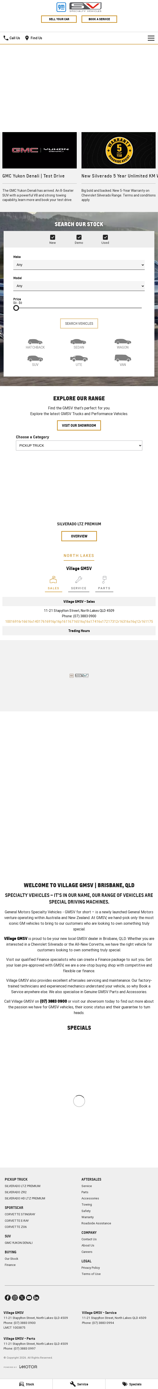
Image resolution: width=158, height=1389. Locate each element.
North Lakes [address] (79, 555)
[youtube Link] (29, 1298)
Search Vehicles (79, 323)
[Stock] (26, 1384)
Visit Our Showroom (79, 425)
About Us (87, 1245)
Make (79, 262)
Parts (84, 1192)
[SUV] (35, 360)
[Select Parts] (104, 584)
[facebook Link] (8, 1298)
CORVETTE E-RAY (17, 1221)
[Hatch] (35, 343)
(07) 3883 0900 (84, 616)
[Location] (53, 584)
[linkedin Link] (36, 1298)
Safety (86, 1211)
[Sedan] (79, 343)
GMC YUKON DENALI (19, 1243)
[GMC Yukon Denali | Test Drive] (39, 169)
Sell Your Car (59, 19)
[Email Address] (79, 621)
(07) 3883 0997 (24, 1348)
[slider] (16, 308)
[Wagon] (123, 343)
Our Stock (11, 1259)
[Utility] (79, 360)
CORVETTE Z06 (16, 1227)
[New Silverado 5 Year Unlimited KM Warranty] (118, 169)
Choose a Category (79, 442)
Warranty (87, 1217)
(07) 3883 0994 (103, 1323)
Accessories (90, 1198)
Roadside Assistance (96, 1223)
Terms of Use (91, 1274)
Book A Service (99, 19)
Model (79, 283)
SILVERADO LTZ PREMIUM (22, 1186)
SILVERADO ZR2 (16, 1192)
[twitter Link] (22, 1298)
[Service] (79, 1384)
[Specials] (131, 1384)
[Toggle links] (20, 1367)
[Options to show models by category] (79, 445)
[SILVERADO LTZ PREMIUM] (79, 497)
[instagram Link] (15, 1298)
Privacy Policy (90, 1268)
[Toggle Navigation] (151, 38)
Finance (10, 1265)
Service (86, 1186)
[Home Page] (79, 7)
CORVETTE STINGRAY (20, 1214)
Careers (86, 1252)
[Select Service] (78, 584)
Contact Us (89, 1239)
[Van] (123, 360)
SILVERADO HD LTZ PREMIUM (25, 1198)
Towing (86, 1204)
